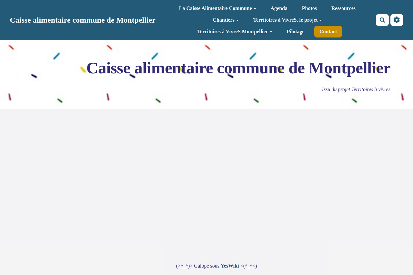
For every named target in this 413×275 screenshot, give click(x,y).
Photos (309, 8)
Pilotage (296, 31)
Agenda (279, 8)
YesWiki (230, 266)
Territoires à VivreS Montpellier (234, 31)
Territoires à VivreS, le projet (287, 20)
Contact (328, 31)
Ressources (343, 8)
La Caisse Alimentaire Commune (217, 8)
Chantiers (226, 20)
